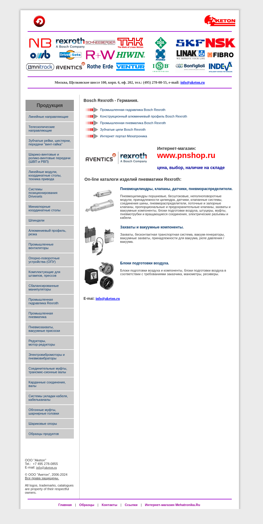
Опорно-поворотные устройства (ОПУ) (44, 259)
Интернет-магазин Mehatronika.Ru (173, 505)
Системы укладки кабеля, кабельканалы (48, 397)
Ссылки (131, 505)
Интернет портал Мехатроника (123, 136)
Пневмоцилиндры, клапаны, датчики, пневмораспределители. (176, 189)
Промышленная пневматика (41, 315)
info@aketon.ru (192, 82)
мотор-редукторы (42, 344)
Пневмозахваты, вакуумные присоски (44, 328)
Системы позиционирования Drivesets (43, 192)
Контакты (109, 505)
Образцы (86, 505)
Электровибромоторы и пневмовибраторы (47, 356)
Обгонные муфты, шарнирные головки (44, 411)
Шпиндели (36, 220)
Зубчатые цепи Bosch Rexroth (123, 129)
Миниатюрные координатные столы (44, 208)
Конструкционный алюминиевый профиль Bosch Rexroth (143, 116)
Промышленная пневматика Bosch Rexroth (133, 123)
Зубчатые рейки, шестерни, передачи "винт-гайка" (50, 142)
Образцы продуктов (44, 434)
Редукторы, (37, 341)
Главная (65, 505)
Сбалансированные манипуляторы (44, 287)
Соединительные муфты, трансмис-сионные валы (48, 370)
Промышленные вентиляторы (41, 246)
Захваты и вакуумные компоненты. (152, 227)
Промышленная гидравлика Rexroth (44, 301)
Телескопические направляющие (42, 128)
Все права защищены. (42, 478)
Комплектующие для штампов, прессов (44, 273)
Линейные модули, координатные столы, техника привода (45, 175)
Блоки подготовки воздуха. (144, 263)
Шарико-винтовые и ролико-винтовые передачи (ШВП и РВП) (50, 158)
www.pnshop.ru (186, 155)
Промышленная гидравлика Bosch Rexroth (132, 110)
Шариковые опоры (43, 423)
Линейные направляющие (48, 116)
